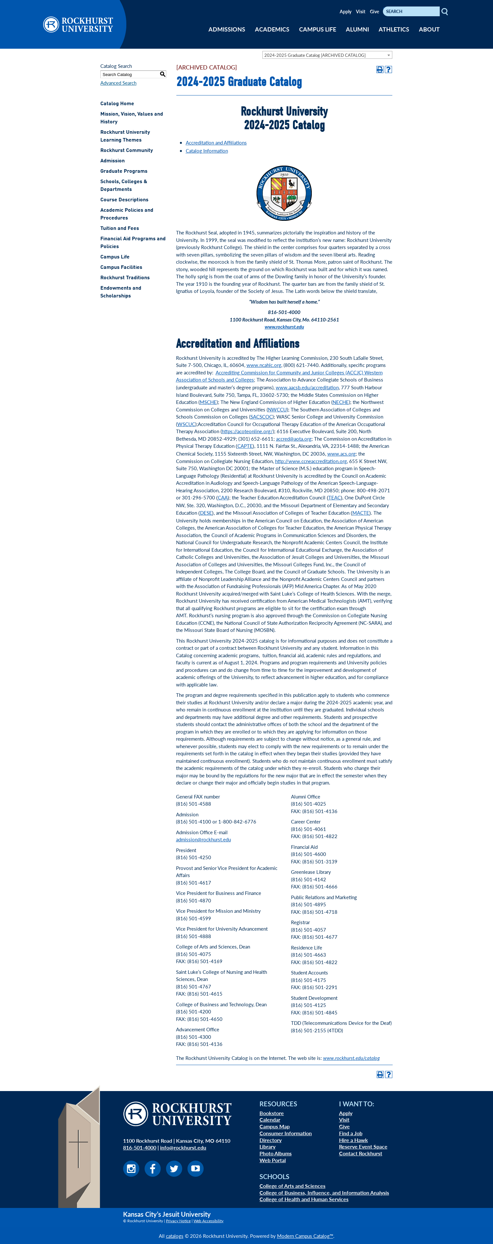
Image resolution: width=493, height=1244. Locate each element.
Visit (360, 11)
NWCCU (277, 409)
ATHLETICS (394, 29)
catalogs (174, 1235)
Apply (345, 11)
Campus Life (115, 257)
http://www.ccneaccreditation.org (311, 461)
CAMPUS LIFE (317, 29)
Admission (112, 161)
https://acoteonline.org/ (247, 431)
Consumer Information (285, 1133)
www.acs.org (341, 453)
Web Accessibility (208, 1221)
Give (374, 11)
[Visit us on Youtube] (195, 1174)
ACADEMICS (272, 29)
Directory (270, 1140)
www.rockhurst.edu (284, 327)
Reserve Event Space (363, 1146)
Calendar (269, 1119)
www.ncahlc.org (263, 364)
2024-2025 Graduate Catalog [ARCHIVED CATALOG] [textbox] (315, 55)
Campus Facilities (121, 267)
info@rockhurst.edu (183, 1147)
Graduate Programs (123, 171)
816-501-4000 (139, 1147)
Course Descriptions (124, 200)
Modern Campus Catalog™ (305, 1235)
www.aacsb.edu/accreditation (307, 387)
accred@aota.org (293, 438)
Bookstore (271, 1113)
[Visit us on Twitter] (174, 1174)
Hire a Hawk (353, 1140)
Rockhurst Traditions (125, 278)
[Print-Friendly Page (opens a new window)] (380, 69)
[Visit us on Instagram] (131, 1174)
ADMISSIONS (227, 29)
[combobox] (327, 55)
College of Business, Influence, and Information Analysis (324, 1192)
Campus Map (274, 1126)
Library (267, 1146)
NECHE (341, 401)
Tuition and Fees (119, 228)
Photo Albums (275, 1153)
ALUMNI (357, 29)
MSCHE (208, 401)
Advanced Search (118, 82)
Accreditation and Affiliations (216, 142)
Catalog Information (207, 150)
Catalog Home (117, 104)
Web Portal (272, 1160)
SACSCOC (261, 416)
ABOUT (429, 29)
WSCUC (186, 424)
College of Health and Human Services (303, 1199)
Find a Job (350, 1133)
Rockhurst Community (126, 150)
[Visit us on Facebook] (153, 1174)
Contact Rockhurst (360, 1153)
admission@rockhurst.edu (203, 839)
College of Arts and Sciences (292, 1185)
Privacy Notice (178, 1221)
